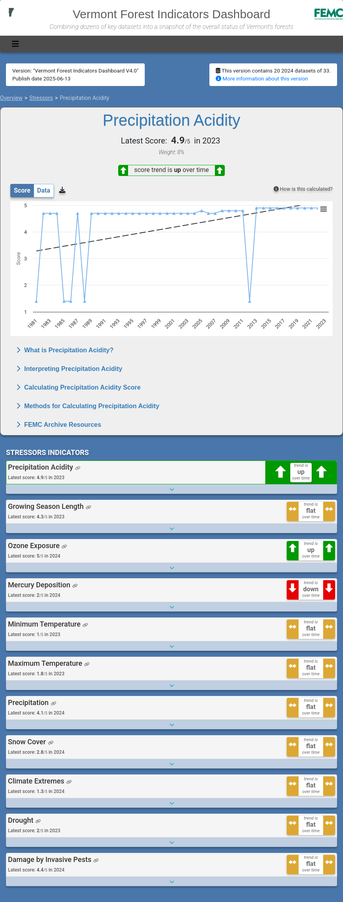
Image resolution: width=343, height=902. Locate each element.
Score (22, 190)
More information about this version (262, 78)
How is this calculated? (303, 189)
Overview (11, 98)
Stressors (41, 98)
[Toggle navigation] (15, 44)
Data (43, 190)
